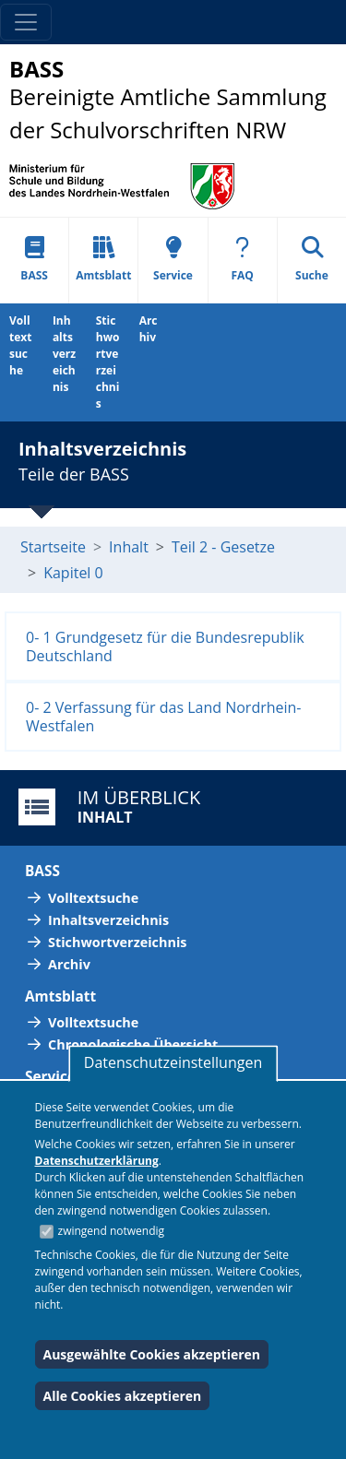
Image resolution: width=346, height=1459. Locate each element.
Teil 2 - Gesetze (223, 547)
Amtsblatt (103, 259)
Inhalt (129, 547)
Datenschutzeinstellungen (173, 1062)
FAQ (243, 259)
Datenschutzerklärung (97, 1160)
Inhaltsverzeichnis (64, 354)
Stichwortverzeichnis (108, 362)
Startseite (53, 547)
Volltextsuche (20, 345)
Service (173, 259)
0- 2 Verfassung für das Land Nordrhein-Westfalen (164, 716)
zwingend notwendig (111, 1231)
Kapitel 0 (73, 573)
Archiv (148, 329)
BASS (34, 259)
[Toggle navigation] (26, 22)
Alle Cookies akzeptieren (122, 1396)
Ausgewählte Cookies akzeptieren (152, 1354)
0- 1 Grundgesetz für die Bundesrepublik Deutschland (165, 646)
